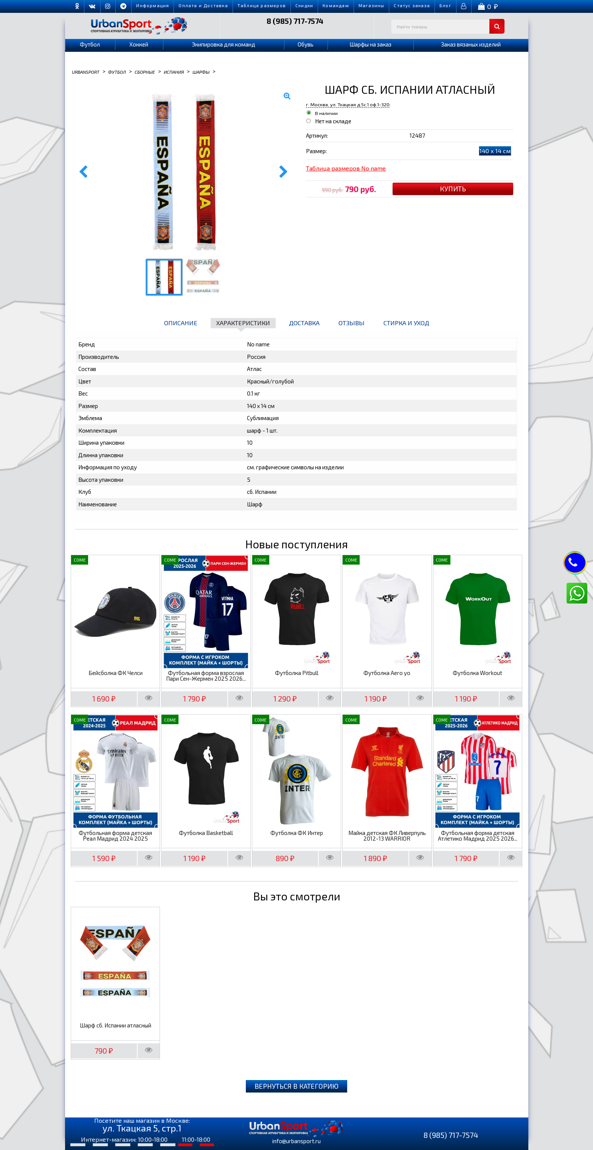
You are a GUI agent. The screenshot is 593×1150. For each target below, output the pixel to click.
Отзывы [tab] (351, 322)
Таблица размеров (262, 5)
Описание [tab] (180, 322)
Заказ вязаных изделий (471, 44)
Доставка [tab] (304, 322)
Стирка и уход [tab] (406, 322)
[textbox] (448, 26)
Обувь (306, 44)
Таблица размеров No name (346, 168)
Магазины (372, 5)
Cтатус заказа (412, 5)
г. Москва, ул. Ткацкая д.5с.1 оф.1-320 (348, 104)
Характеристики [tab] (243, 322)
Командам (336, 5)
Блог (445, 5)
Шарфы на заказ (370, 44)
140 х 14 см (495, 150)
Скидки (304, 5)
